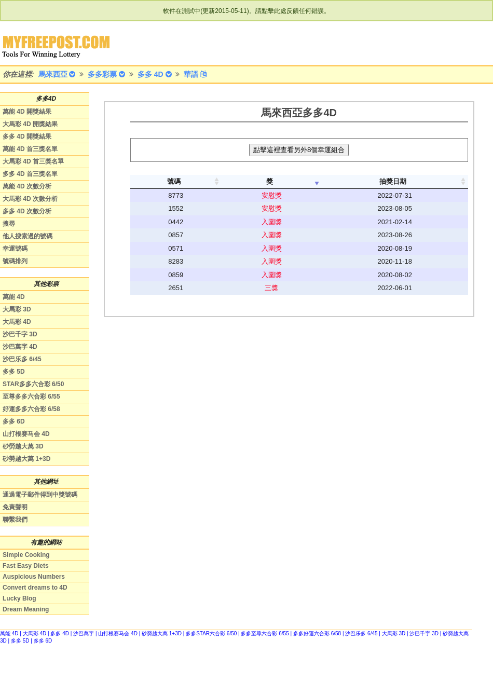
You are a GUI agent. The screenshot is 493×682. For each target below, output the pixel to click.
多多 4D (59, 633)
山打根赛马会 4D (26, 434)
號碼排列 (15, 261)
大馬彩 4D (17, 321)
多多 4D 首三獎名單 (30, 174)
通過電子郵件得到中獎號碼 (40, 494)
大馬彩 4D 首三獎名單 (33, 161)
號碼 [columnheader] (174, 181)
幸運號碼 (15, 248)
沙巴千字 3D (20, 334)
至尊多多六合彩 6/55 (31, 396)
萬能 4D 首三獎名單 (30, 149)
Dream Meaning (26, 609)
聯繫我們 (15, 519)
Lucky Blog (19, 598)
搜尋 (9, 223)
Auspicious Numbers (34, 576)
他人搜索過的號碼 (27, 236)
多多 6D (14, 421)
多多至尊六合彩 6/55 (265, 633)
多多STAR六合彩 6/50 (211, 633)
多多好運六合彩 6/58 (317, 633)
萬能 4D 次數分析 (27, 186)
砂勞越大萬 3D (23, 446)
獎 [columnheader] (269, 181)
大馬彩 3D (17, 309)
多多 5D (14, 371)
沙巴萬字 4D (20, 346)
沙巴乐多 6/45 (22, 359)
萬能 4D (14, 297)
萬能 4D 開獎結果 (27, 111)
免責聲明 (15, 507)
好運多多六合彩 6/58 (31, 409)
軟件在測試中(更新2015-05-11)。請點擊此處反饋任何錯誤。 (246, 11)
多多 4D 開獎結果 (27, 136)
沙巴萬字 (83, 633)
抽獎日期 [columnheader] (392, 181)
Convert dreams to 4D (35, 587)
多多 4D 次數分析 (27, 211)
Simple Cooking (26, 554)
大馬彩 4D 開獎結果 (30, 124)
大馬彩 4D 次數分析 (30, 198)
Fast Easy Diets (26, 565)
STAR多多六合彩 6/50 (33, 384)
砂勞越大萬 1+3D (26, 458)
